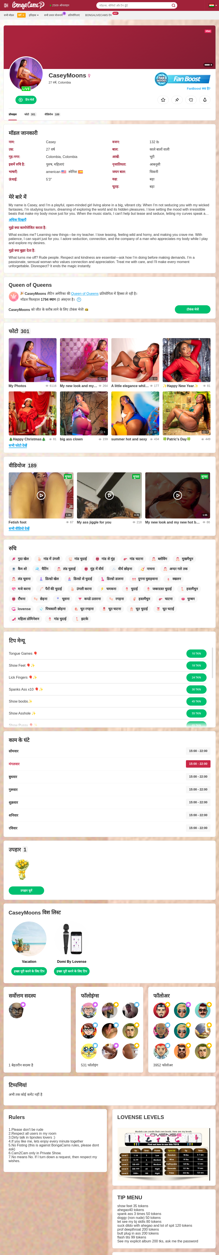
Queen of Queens (85, 293)
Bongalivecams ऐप (99, 15)
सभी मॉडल (9, 15)
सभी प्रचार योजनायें (54, 15)
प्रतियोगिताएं (74, 15)
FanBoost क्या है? (199, 88)
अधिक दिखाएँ (17, 220)
